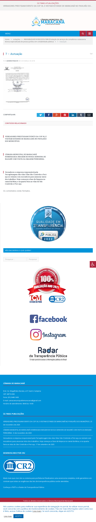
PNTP (14, 498)
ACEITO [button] (18, 516)
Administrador (12, 72)
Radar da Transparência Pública (31, 498)
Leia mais (37, 511)
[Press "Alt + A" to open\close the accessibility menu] (93, 264)
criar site (18, 489)
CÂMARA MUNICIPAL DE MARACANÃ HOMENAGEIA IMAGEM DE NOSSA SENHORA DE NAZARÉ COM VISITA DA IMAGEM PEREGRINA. (25, 167)
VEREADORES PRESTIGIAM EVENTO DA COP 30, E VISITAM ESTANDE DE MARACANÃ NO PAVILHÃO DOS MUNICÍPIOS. (48, 6)
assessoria (62, 489)
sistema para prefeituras (34, 489)
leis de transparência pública (44, 492)
